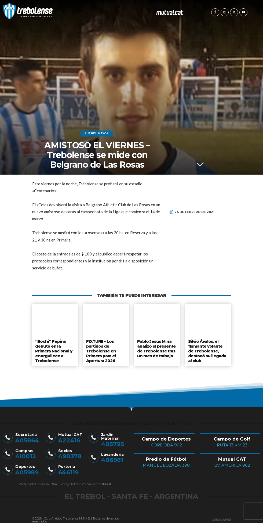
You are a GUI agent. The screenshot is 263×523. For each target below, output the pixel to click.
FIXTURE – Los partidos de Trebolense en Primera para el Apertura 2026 (101, 349)
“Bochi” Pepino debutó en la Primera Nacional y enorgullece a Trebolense (53, 349)
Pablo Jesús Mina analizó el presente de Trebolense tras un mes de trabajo (156, 347)
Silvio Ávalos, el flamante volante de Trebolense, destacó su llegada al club (207, 349)
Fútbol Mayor (97, 133)
